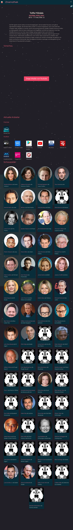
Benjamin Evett (42, 459)
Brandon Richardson (34, 505)
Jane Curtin (7, 228)
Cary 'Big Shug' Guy (26, 367)
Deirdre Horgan (59, 367)
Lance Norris (41, 344)
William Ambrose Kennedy (28, 321)
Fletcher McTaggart (60, 436)
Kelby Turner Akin (42, 482)
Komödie (32, 15)
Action (38, 15)
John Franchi (24, 298)
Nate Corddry (7, 275)
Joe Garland (7, 459)
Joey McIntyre (41, 252)
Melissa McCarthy (25, 184)
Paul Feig (57, 321)
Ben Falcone (7, 321)
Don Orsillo (7, 413)
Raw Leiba (24, 436)
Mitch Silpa (24, 344)
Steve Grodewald (25, 482)
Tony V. (6, 390)
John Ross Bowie (8, 344)
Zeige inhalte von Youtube (36, 78)
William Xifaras (8, 367)
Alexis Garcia (7, 436)
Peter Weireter (58, 344)
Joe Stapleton (41, 436)
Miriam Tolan (58, 413)
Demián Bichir (8, 207)
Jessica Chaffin (59, 275)
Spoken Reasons (25, 228)
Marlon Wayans (8, 252)
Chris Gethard (41, 321)
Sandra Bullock (8, 184)
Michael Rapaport (42, 184)
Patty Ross (41, 390)
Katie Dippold (7, 298)
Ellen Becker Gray (59, 390)
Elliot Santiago (58, 459)
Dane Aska (41, 413)
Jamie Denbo (41, 275)
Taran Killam (24, 252)
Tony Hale (57, 184)
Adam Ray (24, 413)
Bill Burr (23, 207)
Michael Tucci (58, 252)
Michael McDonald (60, 298)
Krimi (42, 15)
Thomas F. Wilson (59, 228)
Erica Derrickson (42, 367)
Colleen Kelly (58, 482)
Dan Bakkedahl (42, 228)
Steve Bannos (58, 207)
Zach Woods (24, 275)
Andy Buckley (41, 207)
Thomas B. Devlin (25, 459)
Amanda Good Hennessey (28, 390)
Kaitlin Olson (41, 298)
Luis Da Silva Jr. (8, 482)
